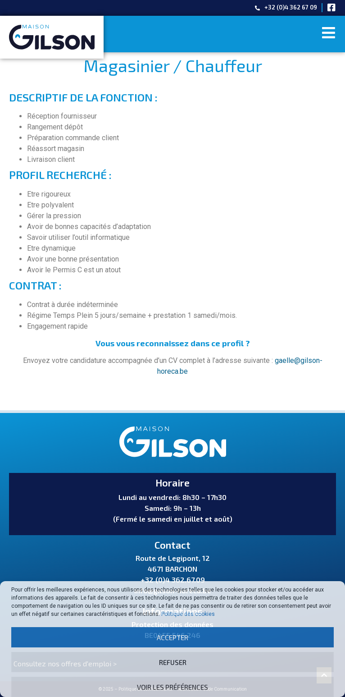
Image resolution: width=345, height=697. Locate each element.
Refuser (172, 662)
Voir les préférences (172, 687)
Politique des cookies (188, 614)
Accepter (172, 637)
